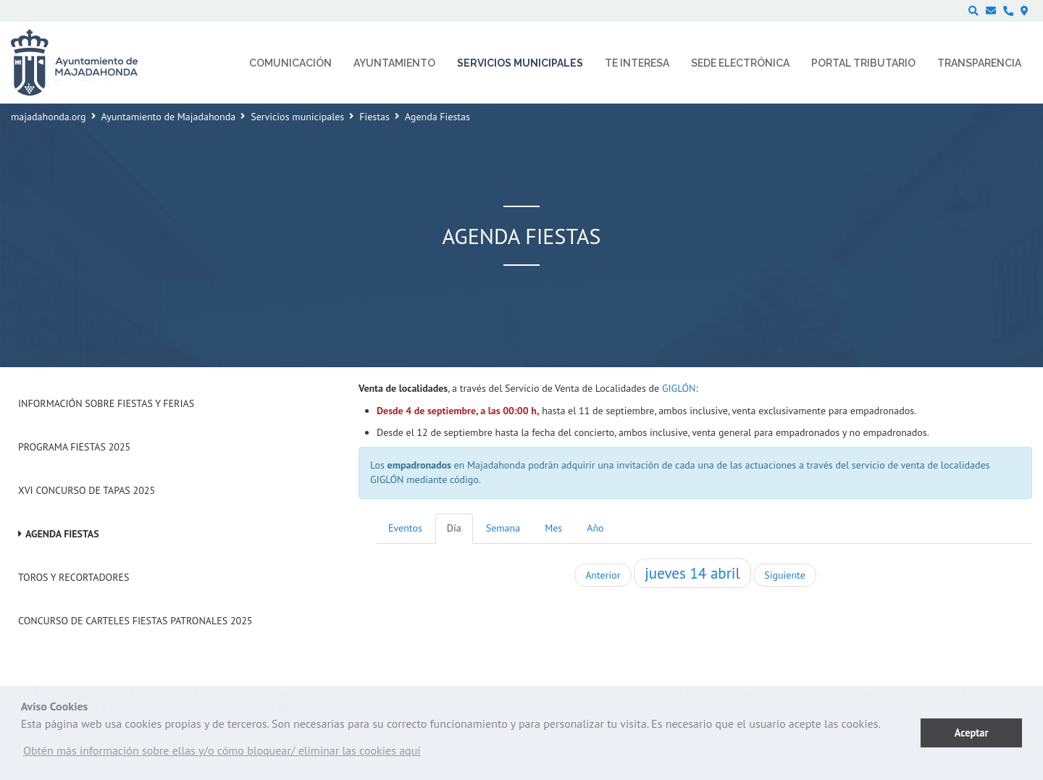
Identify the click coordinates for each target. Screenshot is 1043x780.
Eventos (405, 527)
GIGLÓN (679, 388)
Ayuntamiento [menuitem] (394, 63)
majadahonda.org (48, 116)
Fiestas (374, 116)
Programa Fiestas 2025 (74, 446)
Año (595, 527)
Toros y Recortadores (73, 577)
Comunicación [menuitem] (290, 63)
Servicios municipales (297, 116)
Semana (503, 527)
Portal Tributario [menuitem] (863, 63)
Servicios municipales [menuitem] (520, 63)
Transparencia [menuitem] (979, 63)
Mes (553, 527)
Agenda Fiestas (62, 533)
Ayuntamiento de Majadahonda (168, 116)
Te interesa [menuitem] (637, 63)
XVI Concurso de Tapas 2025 (86, 490)
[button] (222, 753)
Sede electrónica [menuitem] (740, 63)
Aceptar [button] (972, 732)
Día (454, 527)
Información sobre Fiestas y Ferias (106, 403)
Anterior (602, 575)
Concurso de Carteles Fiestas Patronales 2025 (135, 620)
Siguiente (784, 575)
